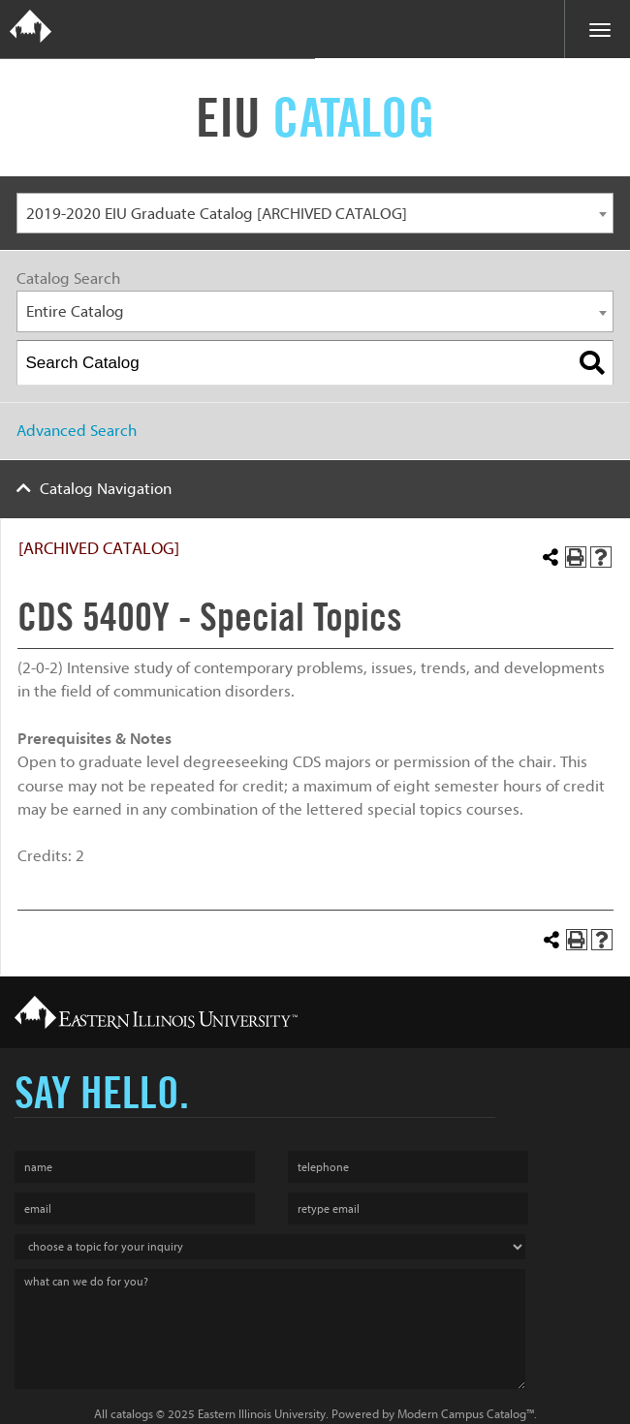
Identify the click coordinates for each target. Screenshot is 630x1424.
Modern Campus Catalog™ (465, 1414)
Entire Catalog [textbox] (75, 311)
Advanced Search (76, 430)
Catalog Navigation (106, 489)
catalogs (131, 1414)
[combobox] (315, 213)
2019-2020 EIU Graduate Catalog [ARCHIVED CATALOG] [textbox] (216, 213)
